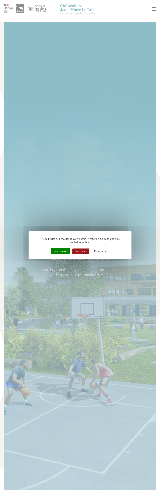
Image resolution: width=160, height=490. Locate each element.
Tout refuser (81, 251)
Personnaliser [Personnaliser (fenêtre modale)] (101, 251)
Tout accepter (60, 251)
